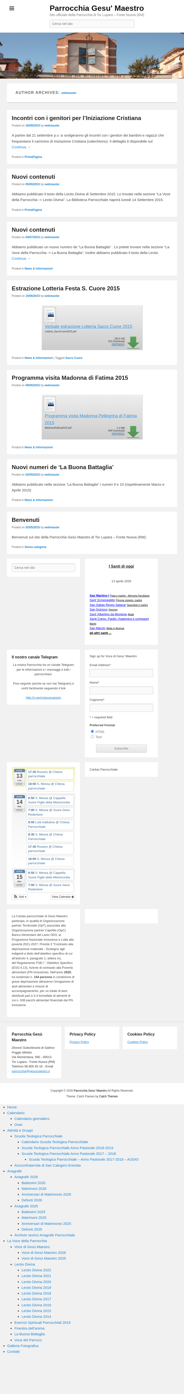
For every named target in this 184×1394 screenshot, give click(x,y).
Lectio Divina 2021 (36, 1276)
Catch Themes (108, 1096)
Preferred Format (102, 725)
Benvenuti (26, 520)
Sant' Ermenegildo (102, 600)
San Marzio (97, 628)
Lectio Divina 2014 (36, 1316)
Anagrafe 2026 (26, 1177)
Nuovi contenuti (33, 176)
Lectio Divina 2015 (36, 1311)
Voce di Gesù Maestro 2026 (44, 1252)
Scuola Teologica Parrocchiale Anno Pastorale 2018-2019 (67, 1148)
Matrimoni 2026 (34, 1189)
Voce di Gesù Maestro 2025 (44, 1258)
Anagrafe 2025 (26, 1206)
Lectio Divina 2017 (36, 1299)
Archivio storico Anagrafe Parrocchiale (44, 1235)
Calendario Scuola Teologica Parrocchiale (55, 1142)
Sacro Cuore (73, 358)
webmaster (68, 93)
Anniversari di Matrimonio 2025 (46, 1223)
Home (12, 1107)
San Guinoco (99, 609)
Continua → (21, 147)
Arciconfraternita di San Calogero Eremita (47, 1165)
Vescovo (113, 609)
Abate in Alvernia (115, 628)
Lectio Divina (24, 1264)
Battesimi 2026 (33, 1183)
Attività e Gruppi (20, 1130)
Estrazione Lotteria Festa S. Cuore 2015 (66, 288)
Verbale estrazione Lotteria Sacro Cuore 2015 (88, 326)
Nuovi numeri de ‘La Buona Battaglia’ (63, 467)
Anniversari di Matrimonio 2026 (46, 1194)
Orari (18, 1125)
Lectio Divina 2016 (36, 1305)
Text (99, 737)
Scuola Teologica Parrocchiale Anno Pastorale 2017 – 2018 (69, 1154)
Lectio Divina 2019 (36, 1287)
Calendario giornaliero (32, 1119)
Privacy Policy (79, 1042)
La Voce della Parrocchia (27, 1241)
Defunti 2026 (32, 1200)
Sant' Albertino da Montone (108, 614)
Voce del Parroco (28, 1340)
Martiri (93, 623)
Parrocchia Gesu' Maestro (97, 8)
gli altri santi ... (100, 633)
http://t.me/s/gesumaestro (43, 697)
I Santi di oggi (121, 566)
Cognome (97, 700)
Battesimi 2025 (33, 1212)
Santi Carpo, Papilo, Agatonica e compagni (119, 619)
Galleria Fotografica (23, 1346)
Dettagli (118, 344)
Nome (94, 682)
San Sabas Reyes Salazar (108, 605)
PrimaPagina (33, 157)
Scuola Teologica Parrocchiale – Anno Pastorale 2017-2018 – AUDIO (83, 1159)
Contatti (13, 1351)
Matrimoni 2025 (34, 1217)
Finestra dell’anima (29, 1328)
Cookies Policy (137, 1042)
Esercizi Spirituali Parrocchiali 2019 (42, 1322)
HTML (100, 732)
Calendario (16, 1113)
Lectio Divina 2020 (36, 1282)
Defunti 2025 (32, 1229)
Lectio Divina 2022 (36, 1270)
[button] (20, 896)
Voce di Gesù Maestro (32, 1247)
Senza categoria (35, 547)
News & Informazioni (38, 268)
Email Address (100, 665)
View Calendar (63, 897)
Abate (131, 614)
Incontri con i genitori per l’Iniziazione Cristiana (76, 118)
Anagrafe (14, 1171)
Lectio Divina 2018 (36, 1293)
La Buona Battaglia (29, 1334)
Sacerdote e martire (137, 605)
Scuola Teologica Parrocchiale (38, 1136)
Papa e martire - (130, 595)
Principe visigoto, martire (129, 600)
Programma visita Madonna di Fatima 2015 (70, 377)
